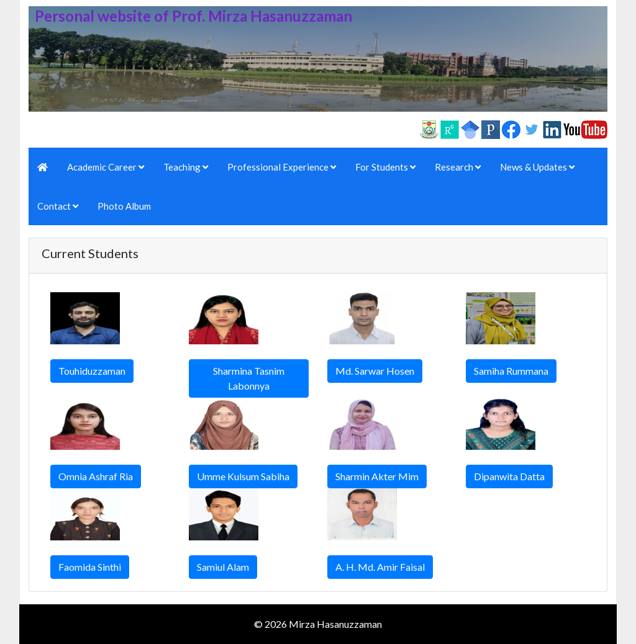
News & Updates (537, 166)
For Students (385, 166)
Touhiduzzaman (91, 371)
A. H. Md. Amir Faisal (380, 567)
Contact (57, 206)
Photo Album (124, 206)
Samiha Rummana (511, 371)
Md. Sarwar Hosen (374, 371)
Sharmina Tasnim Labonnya (248, 378)
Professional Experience (281, 166)
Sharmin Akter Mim (377, 476)
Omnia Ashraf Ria (95, 476)
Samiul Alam (223, 567)
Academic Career (105, 166)
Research (458, 166)
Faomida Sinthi (89, 567)
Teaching (185, 166)
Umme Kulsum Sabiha (243, 476)
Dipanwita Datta (509, 476)
